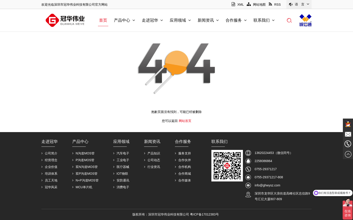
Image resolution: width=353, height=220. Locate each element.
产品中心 (124, 20)
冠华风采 (49, 187)
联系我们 (264, 20)
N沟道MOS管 (83, 153)
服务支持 (183, 153)
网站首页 (185, 121)
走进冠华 (152, 20)
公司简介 (49, 153)
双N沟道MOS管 (85, 167)
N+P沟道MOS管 (85, 180)
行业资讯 (152, 167)
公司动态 (152, 160)
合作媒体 (183, 180)
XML (238, 4)
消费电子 (121, 187)
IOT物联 (120, 173)
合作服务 (236, 20)
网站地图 (256, 4)
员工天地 (49, 180)
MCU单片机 (82, 187)
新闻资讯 (208, 20)
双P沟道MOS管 (84, 173)
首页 (103, 20)
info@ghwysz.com (267, 185)
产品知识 (152, 153)
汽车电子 (121, 153)
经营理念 (49, 160)
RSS (275, 4)
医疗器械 (121, 167)
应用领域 (180, 20)
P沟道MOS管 (83, 160)
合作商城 (183, 173)
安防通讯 (121, 180)
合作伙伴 (183, 160)
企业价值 (49, 167)
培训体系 (49, 173)
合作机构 (183, 167)
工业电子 (121, 160)
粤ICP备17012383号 (204, 214)
